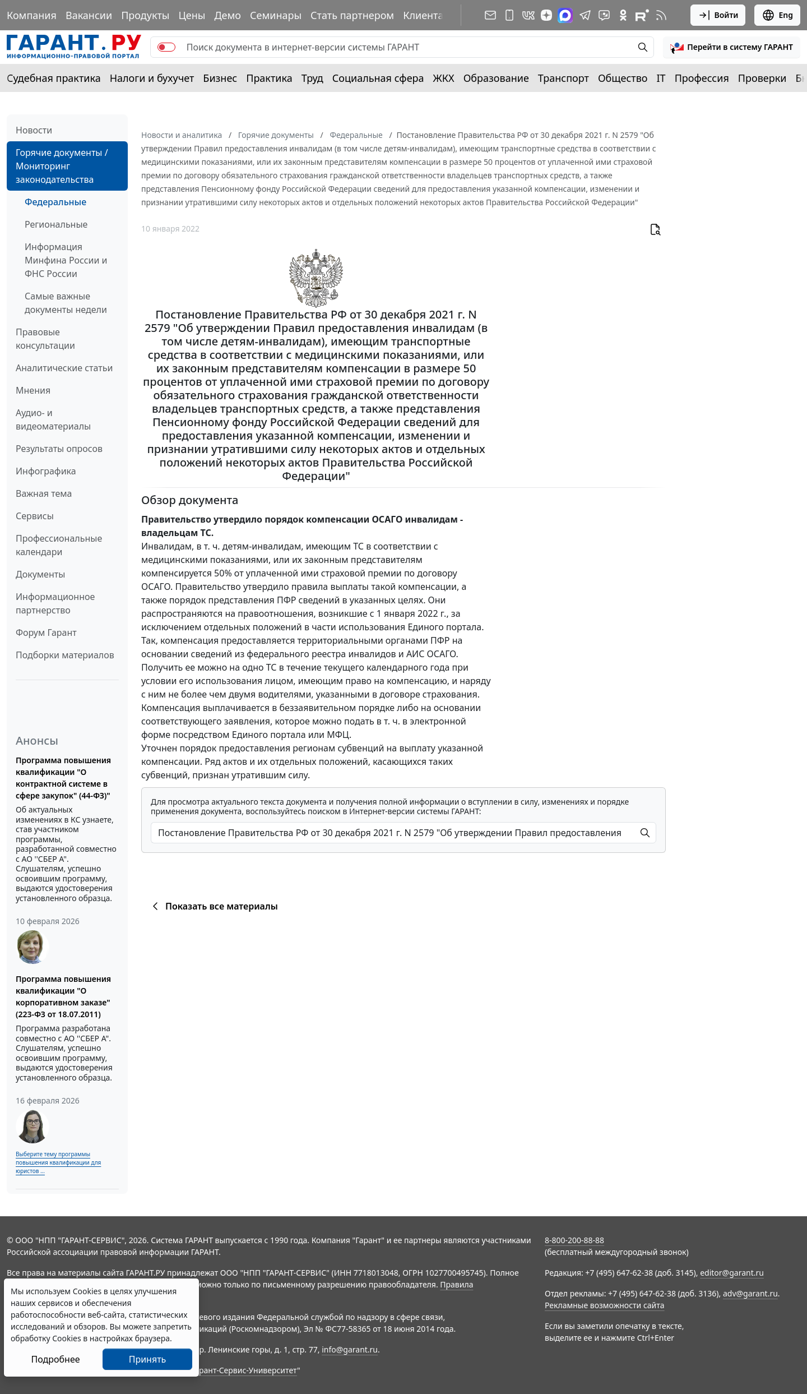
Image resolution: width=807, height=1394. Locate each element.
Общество (623, 78)
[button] (731, 47)
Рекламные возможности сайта (605, 1305)
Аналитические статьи (64, 368)
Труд (312, 78)
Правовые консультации (45, 339)
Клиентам (427, 15)
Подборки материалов (65, 655)
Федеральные (55, 202)
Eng (777, 15)
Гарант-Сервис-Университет (244, 1370)
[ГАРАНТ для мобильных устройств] (509, 15)
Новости (34, 130)
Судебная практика (54, 78)
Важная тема (44, 493)
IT (661, 78)
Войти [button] (718, 15)
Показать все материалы (213, 906)
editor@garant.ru (732, 1272)
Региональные (56, 224)
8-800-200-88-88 (574, 1240)
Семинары (276, 15)
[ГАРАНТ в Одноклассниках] (623, 15)
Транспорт (563, 78)
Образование (496, 78)
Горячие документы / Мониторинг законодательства (62, 166)
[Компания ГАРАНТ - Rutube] (642, 15)
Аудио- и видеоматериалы (53, 419)
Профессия (702, 78)
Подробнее (55, 1359)
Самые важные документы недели (66, 303)
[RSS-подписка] (661, 15)
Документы (40, 574)
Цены (191, 15)
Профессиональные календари (59, 545)
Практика (269, 78)
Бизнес (220, 78)
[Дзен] (546, 15)
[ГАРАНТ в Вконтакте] (528, 15)
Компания (32, 15)
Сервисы (35, 516)
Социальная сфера (378, 78)
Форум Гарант (46, 632)
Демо (227, 15)
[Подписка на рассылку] (490, 15)
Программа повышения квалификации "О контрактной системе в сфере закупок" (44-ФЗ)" (63, 778)
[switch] (166, 47)
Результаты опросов (59, 448)
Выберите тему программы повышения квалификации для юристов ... (58, 1162)
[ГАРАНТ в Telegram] (585, 15)
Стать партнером (352, 15)
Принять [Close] (147, 1359)
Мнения (33, 390)
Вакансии (89, 15)
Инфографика (46, 471)
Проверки (762, 78)
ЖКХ (443, 78)
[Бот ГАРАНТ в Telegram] (604, 15)
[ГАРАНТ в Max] (565, 15)
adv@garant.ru (750, 1293)
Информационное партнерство (55, 603)
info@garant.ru (350, 1349)
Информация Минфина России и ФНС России (66, 260)
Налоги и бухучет (152, 78)
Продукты (145, 15)
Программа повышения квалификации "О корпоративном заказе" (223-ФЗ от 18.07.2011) (63, 996)
